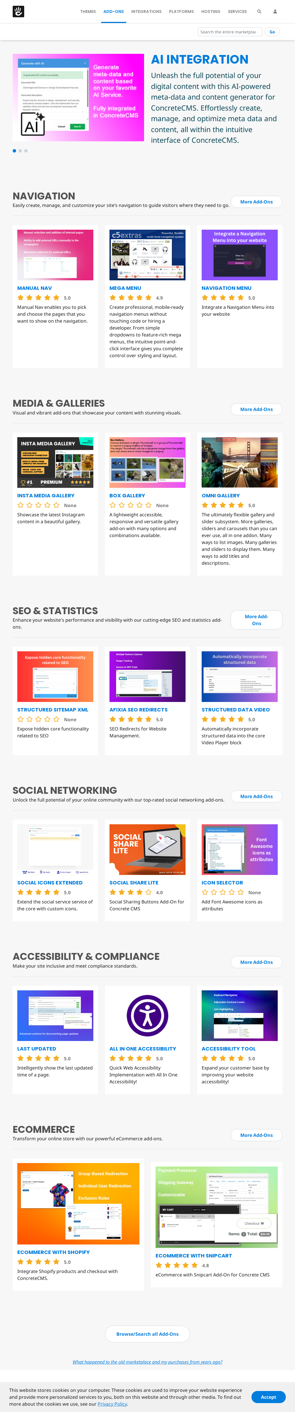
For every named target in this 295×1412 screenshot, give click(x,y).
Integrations (146, 11)
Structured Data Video (236, 709)
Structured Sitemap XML (52, 709)
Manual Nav (34, 288)
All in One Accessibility (142, 1048)
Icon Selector (222, 882)
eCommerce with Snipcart (194, 1255)
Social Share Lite (133, 882)
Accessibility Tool (229, 1048)
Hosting (210, 11)
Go (272, 32)
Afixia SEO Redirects (138, 709)
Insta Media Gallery (46, 495)
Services (237, 11)
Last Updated (36, 1048)
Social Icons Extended (50, 882)
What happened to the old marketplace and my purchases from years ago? (147, 1362)
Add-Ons (113, 11)
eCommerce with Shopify (53, 1252)
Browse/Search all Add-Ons (147, 1334)
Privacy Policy (112, 1406)
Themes (88, 11)
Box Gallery (127, 495)
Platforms (181, 11)
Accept (268, 1399)
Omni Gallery (221, 495)
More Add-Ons (256, 202)
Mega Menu (125, 288)
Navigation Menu (226, 288)
